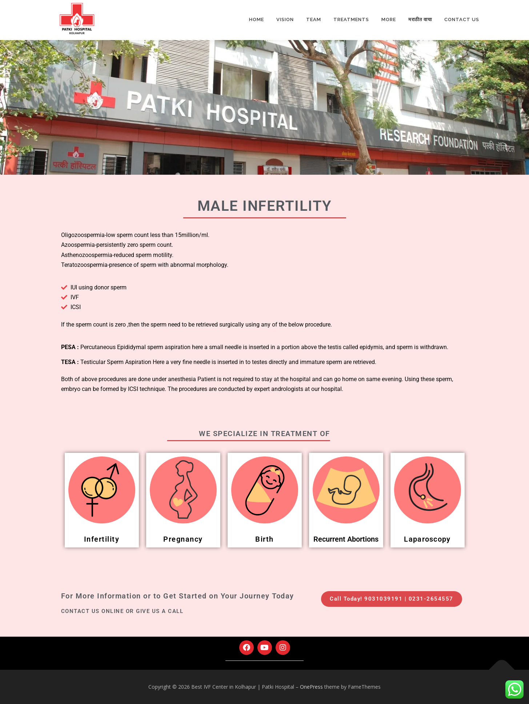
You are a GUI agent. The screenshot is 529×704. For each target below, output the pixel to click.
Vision (285, 19)
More (388, 19)
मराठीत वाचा (420, 19)
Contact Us (461, 19)
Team (313, 19)
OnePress (311, 686)
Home (256, 19)
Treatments (351, 19)
